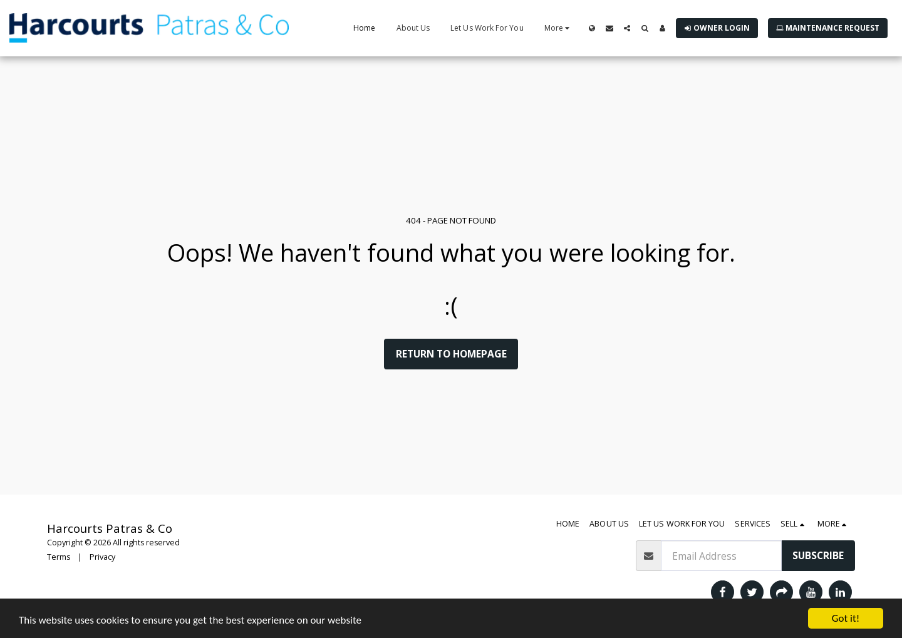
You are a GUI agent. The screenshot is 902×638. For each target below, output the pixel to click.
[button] (609, 28)
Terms (58, 557)
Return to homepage (451, 354)
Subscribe (818, 555)
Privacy (102, 557)
